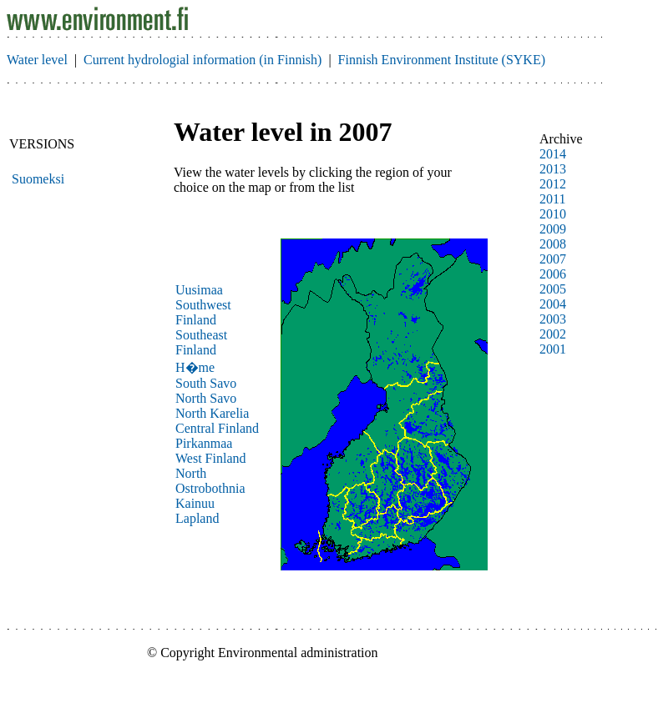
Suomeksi (38, 179)
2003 (552, 319)
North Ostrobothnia (210, 480)
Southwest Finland (203, 312)
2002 (552, 334)
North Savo (205, 398)
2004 (552, 304)
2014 (552, 154)
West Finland (210, 458)
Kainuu (195, 503)
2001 (552, 349)
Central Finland (217, 428)
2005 (552, 289)
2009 (552, 229)
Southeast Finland (201, 342)
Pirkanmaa (203, 443)
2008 (552, 244)
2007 (552, 259)
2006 (552, 274)
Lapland (197, 518)
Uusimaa (199, 290)
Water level (37, 60)
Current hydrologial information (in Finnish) (202, 60)
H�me (195, 367)
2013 (552, 169)
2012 (552, 184)
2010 (552, 214)
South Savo (205, 383)
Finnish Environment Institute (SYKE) (441, 60)
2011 (552, 199)
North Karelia (212, 413)
